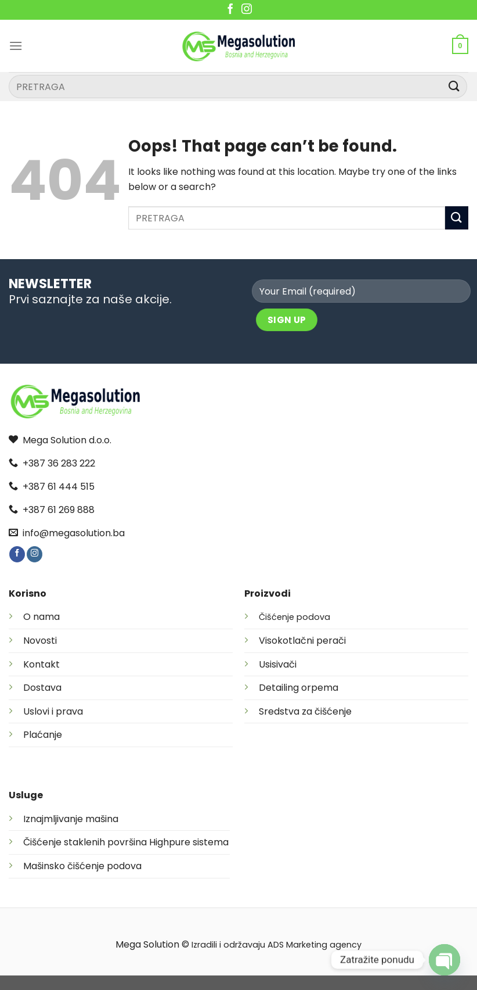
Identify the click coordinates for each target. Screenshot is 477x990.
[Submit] (454, 86)
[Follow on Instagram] (246, 10)
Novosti (40, 640)
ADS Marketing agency (315, 944)
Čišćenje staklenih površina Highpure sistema (126, 842)
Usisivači (278, 664)
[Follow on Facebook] (230, 10)
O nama (41, 616)
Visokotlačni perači (302, 640)
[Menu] (16, 45)
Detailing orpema (298, 687)
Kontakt (41, 664)
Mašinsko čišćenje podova (82, 866)
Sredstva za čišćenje (305, 711)
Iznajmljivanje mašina (70, 819)
